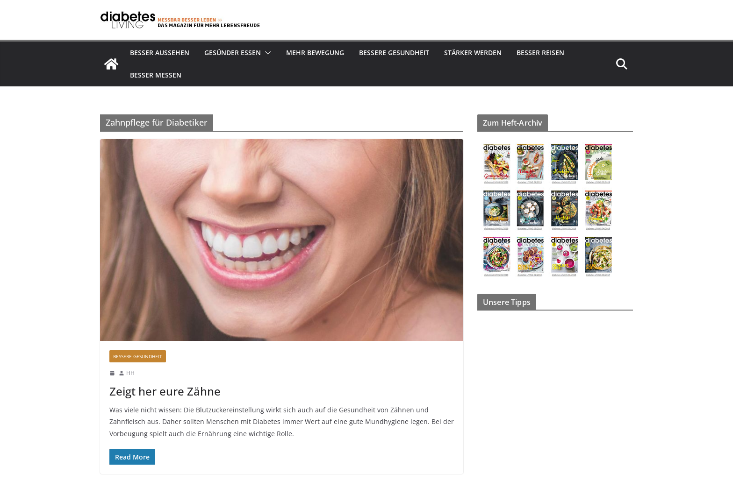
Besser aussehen (159, 52)
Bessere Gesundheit (394, 52)
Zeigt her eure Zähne (165, 391)
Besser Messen (155, 75)
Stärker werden (473, 52)
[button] (266, 52)
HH (130, 373)
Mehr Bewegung (315, 52)
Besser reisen (540, 52)
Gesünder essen (232, 52)
